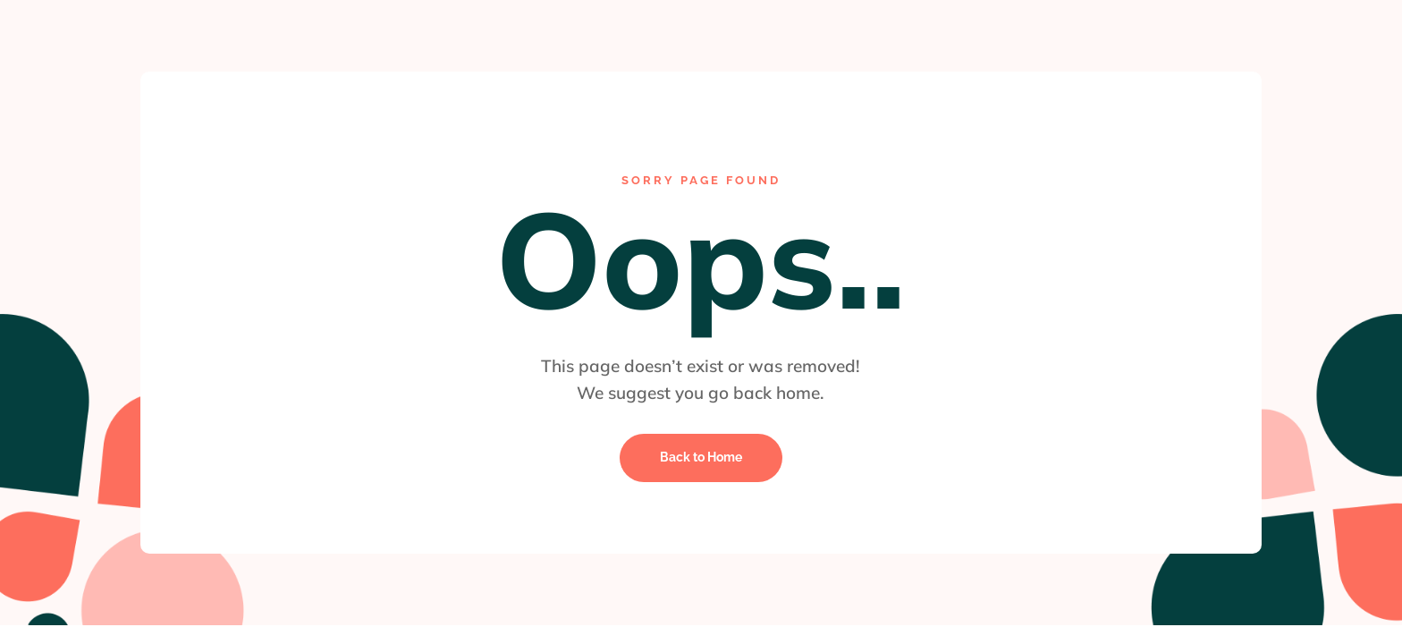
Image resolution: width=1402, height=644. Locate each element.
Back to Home (701, 457)
